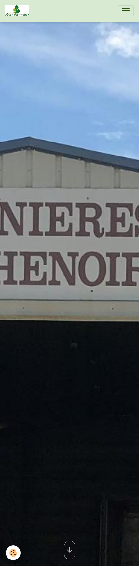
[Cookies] (13, 552)
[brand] (18, 10)
